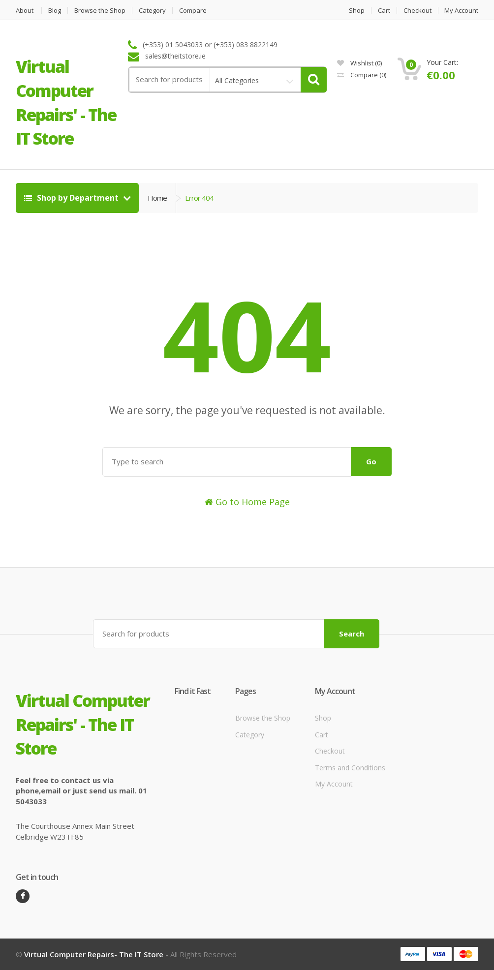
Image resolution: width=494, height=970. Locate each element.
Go (371, 461)
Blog (54, 10)
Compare (193, 10)
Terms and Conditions (350, 767)
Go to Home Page (247, 502)
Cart (384, 10)
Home (157, 198)
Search (351, 633)
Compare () (361, 74)
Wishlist (359, 63)
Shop (357, 10)
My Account (461, 10)
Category (152, 10)
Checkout (417, 10)
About (24, 10)
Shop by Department (72, 197)
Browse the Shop (99, 10)
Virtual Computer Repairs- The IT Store (93, 954)
